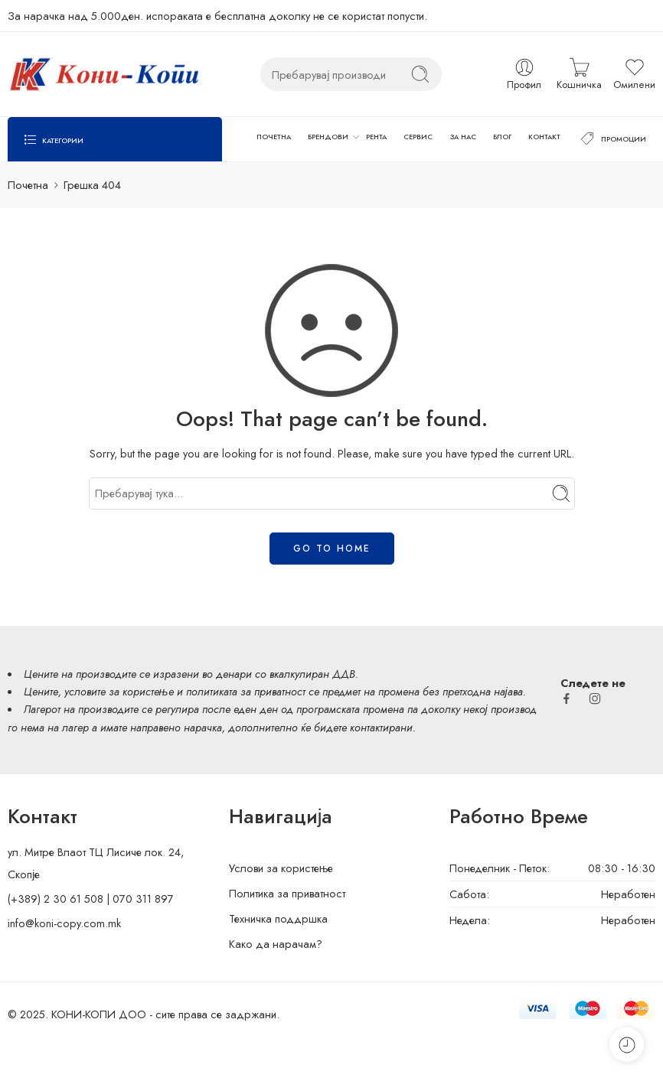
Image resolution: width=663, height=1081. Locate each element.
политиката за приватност (245, 691)
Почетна (28, 185)
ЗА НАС (463, 137)
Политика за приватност (287, 893)
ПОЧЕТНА (273, 137)
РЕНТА (376, 137)
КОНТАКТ (544, 137)
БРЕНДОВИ (328, 137)
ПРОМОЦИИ (612, 139)
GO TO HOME (332, 548)
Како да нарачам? (275, 944)
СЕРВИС (418, 137)
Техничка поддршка (278, 918)
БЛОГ (502, 137)
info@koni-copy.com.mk (64, 923)
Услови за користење (281, 868)
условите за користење (119, 691)
